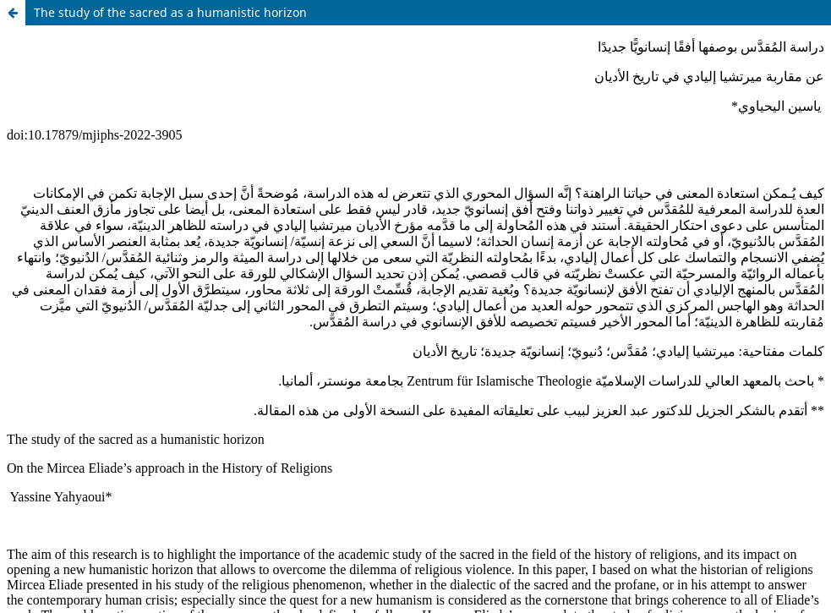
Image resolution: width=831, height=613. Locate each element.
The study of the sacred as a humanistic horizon (170, 12)
